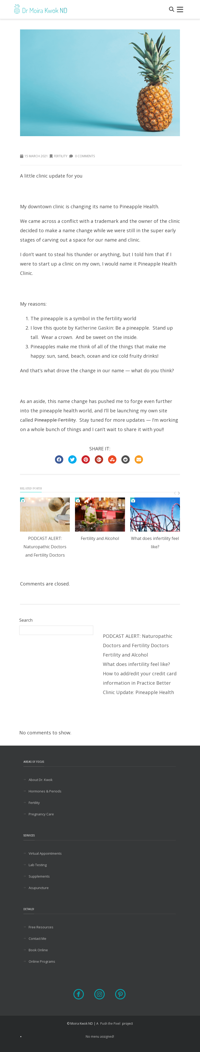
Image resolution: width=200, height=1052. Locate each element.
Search (26, 620)
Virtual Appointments (45, 853)
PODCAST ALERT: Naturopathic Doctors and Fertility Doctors (44, 547)
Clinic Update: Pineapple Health (138, 692)
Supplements (39, 876)
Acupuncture (39, 887)
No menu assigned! (100, 1036)
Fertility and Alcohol (100, 538)
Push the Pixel (110, 1023)
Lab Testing (38, 864)
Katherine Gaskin (94, 328)
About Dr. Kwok (41, 779)
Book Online (38, 950)
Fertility (58, 156)
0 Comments (82, 156)
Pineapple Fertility (55, 420)
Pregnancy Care (41, 814)
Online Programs (42, 961)
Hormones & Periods (45, 791)
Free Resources (41, 927)
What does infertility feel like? (136, 664)
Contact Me (37, 938)
